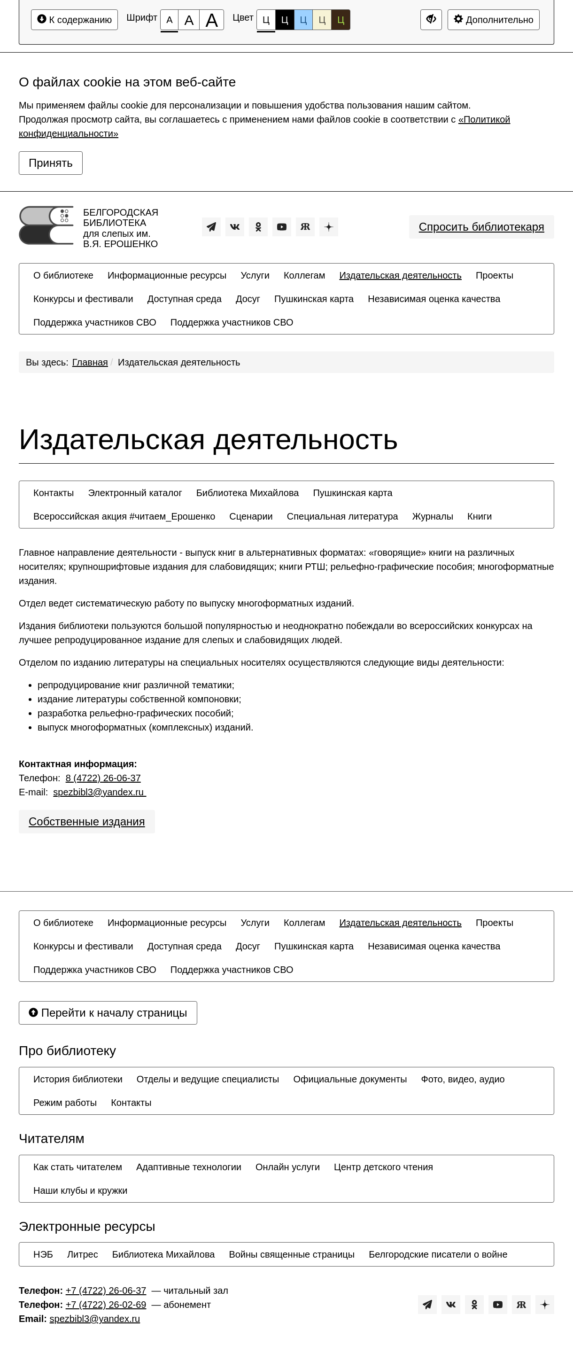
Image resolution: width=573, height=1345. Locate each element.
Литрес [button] (82, 1254)
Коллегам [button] (304, 275)
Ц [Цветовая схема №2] (284, 20)
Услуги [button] (255, 275)
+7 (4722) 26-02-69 (106, 1304)
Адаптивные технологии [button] (188, 1167)
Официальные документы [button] (350, 1079)
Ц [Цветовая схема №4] (321, 20)
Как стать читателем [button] (77, 1167)
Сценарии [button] (250, 516)
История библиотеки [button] (78, 1079)
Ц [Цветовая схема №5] (340, 20)
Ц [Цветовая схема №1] (266, 22)
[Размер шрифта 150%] (189, 19)
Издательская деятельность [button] (400, 275)
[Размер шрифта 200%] (211, 19)
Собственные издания (87, 821)
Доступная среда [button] (184, 299)
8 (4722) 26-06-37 (103, 778)
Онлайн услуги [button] (288, 1167)
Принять (51, 162)
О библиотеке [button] (63, 275)
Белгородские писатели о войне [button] (438, 1254)
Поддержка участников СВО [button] (94, 322)
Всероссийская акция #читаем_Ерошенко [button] (124, 516)
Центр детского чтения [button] (383, 1167)
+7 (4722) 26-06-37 (106, 1290)
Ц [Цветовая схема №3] (303, 20)
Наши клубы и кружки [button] (80, 1190)
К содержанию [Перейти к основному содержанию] (74, 19)
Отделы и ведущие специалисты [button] (208, 1079)
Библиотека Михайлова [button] (247, 493)
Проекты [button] (494, 275)
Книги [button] (479, 516)
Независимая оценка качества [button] (434, 299)
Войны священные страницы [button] (292, 1254)
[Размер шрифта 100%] (169, 19)
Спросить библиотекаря (481, 226)
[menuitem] (63, 275)
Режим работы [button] (65, 1102)
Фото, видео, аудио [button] (463, 1079)
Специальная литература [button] (342, 516)
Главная (90, 362)
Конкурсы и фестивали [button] (83, 299)
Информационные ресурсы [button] (167, 275)
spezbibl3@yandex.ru (99, 792)
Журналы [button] (432, 516)
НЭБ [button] (43, 1254)
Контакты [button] (53, 493)
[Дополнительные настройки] (431, 19)
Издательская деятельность (179, 362)
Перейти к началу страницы (108, 1012)
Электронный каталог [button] (135, 493)
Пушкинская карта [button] (314, 299)
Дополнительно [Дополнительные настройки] (494, 19)
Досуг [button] (248, 299)
